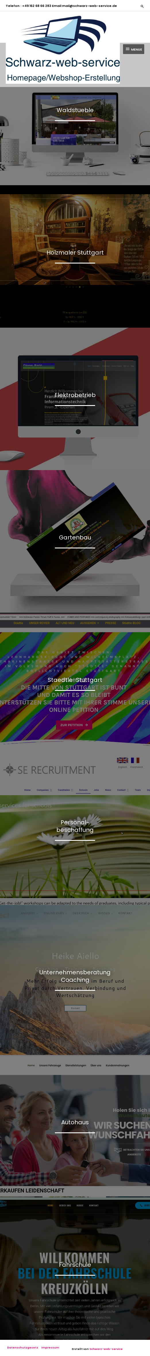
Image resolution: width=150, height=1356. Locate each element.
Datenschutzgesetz (22, 1347)
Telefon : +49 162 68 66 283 (28, 6)
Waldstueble (75, 110)
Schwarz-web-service (106, 1349)
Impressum (50, 1347)
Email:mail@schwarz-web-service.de (84, 6)
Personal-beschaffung (75, 826)
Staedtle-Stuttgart (75, 680)
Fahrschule (75, 1265)
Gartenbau (75, 537)
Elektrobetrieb (75, 395)
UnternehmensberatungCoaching (75, 976)
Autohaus (75, 1122)
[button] (142, 6)
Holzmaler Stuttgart (75, 252)
